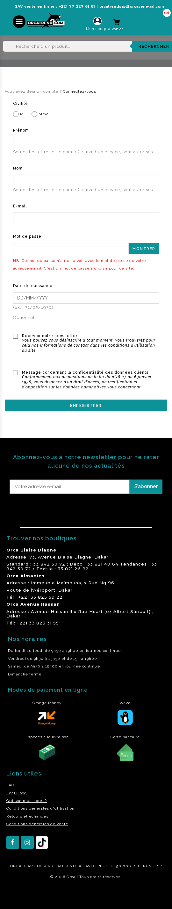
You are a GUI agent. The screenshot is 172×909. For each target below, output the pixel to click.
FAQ (10, 785)
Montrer (144, 249)
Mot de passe (27, 236)
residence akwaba (21, 894)
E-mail (20, 206)
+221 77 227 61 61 (77, 6)
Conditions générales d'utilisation (40, 808)
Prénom (21, 130)
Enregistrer (86, 405)
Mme (40, 114)
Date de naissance (33, 286)
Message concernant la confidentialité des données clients (90, 380)
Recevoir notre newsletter (90, 343)
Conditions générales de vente (37, 824)
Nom (18, 168)
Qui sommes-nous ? (26, 800)
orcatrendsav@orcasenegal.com (131, 6)
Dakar (101, 556)
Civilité (20, 103)
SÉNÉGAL (74, 866)
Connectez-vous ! (81, 91)
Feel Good (16, 793)
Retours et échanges (27, 816)
